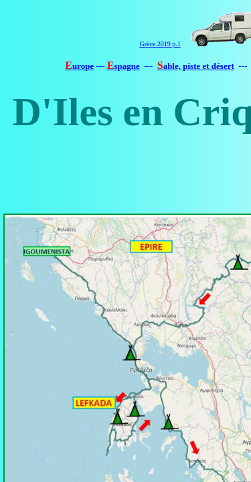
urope (83, 66)
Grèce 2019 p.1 (159, 44)
